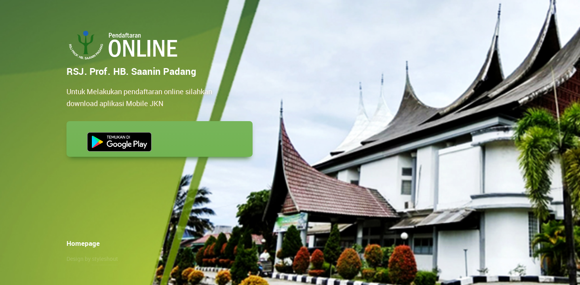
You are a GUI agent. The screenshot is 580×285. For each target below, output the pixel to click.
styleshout (105, 258)
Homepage (83, 243)
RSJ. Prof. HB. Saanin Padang (125, 45)
